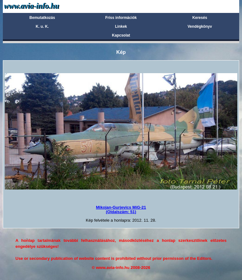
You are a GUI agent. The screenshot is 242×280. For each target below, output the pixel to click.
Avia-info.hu (42, 6)
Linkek (121, 26)
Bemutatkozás (42, 17)
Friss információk (121, 17)
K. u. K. (42, 26)
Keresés (200, 17)
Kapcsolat (121, 35)
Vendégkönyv (199, 26)
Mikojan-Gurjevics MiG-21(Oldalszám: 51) (121, 209)
